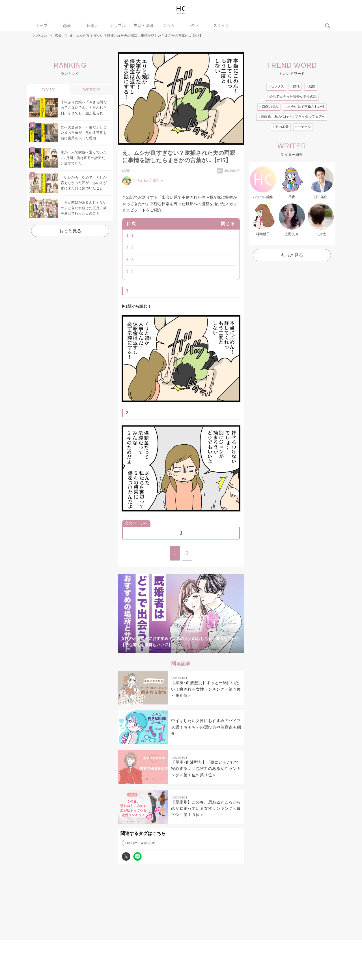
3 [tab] (169, 649)
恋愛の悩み (269, 107)
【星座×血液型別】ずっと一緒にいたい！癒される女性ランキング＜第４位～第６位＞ (206, 689)
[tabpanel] (181, 613)
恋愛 (67, 25)
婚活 (295, 86)
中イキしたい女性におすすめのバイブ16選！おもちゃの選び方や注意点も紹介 (206, 727)
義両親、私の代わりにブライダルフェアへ (291, 117)
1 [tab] (147, 649)
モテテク (303, 127)
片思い (92, 25)
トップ (42, 25)
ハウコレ (40, 36)
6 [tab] (203, 649)
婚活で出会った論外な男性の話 (292, 96)
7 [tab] (215, 649)
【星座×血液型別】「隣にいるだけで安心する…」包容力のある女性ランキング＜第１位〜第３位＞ (206, 768)
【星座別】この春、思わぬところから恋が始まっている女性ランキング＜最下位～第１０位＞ (206, 808)
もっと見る (70, 230)
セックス (276, 86)
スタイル (221, 25)
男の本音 (281, 127)
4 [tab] (181, 649)
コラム (169, 25)
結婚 (310, 86)
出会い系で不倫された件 (139, 843)
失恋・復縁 (143, 25)
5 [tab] (192, 649)
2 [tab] (158, 649)
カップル (118, 25)
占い (194, 25)
